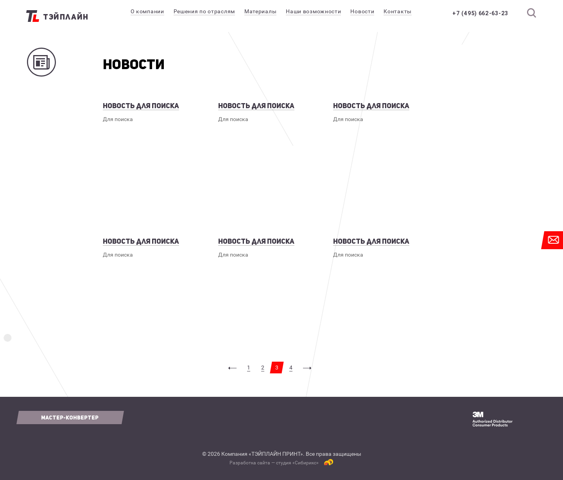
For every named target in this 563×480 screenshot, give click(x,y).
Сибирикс (305, 463)
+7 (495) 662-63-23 (480, 13)
